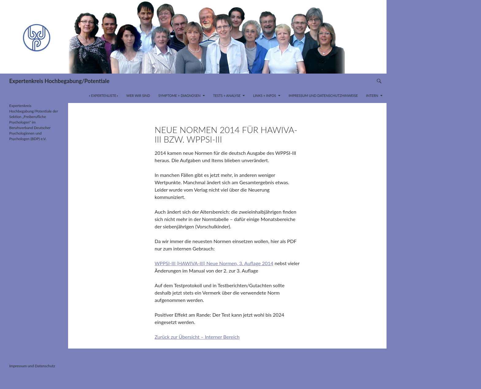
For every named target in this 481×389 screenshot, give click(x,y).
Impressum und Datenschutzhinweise (323, 95)
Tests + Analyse (226, 95)
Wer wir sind (138, 95)
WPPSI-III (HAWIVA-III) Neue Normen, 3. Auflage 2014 (214, 263)
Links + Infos (264, 95)
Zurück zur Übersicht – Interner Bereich (197, 337)
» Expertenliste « (103, 95)
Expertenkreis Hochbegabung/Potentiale (59, 81)
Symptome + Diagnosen (179, 95)
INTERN (372, 95)
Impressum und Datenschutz (32, 366)
